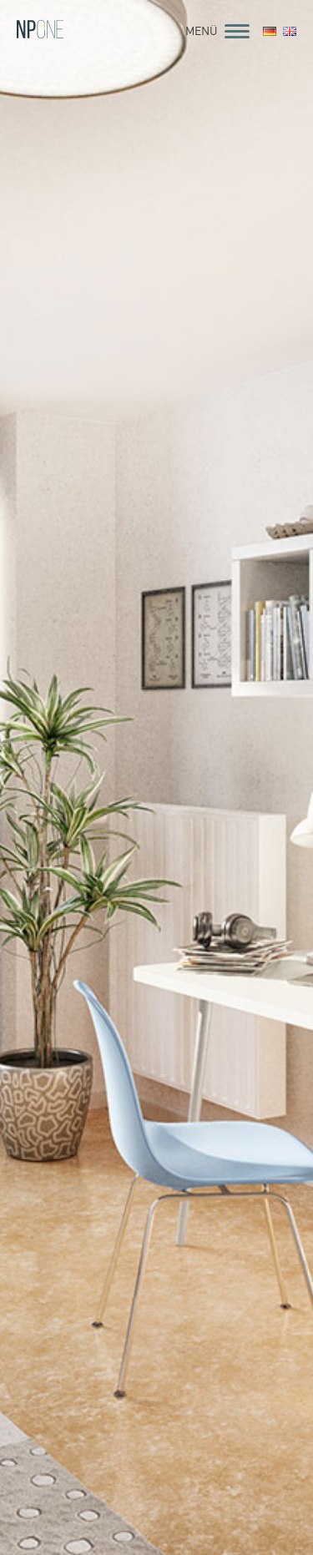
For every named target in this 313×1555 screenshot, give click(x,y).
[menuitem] (269, 32)
